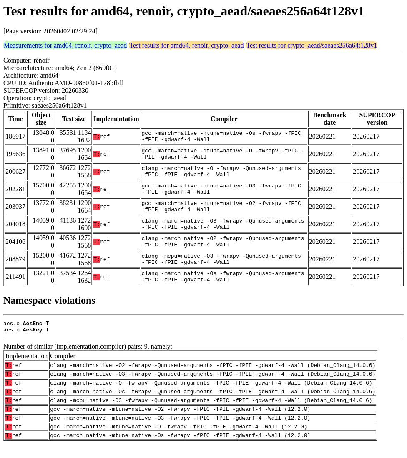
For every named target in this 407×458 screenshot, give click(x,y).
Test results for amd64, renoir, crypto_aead (186, 45)
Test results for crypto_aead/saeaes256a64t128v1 (311, 45)
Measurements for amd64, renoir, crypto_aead (65, 45)
